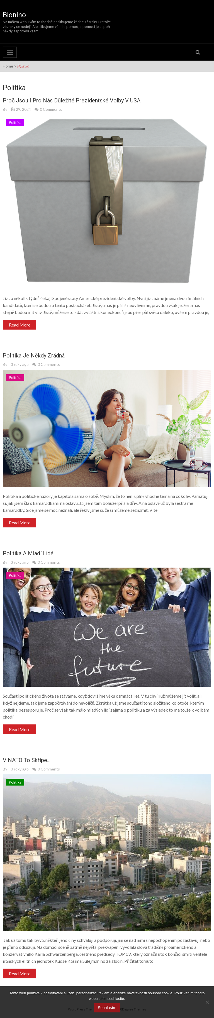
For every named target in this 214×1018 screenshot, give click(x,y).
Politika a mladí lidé (28, 553)
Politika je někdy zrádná (34, 355)
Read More (19, 324)
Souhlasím (107, 1007)
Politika (15, 122)
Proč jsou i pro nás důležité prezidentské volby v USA (71, 100)
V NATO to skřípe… (26, 760)
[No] (207, 1002)
